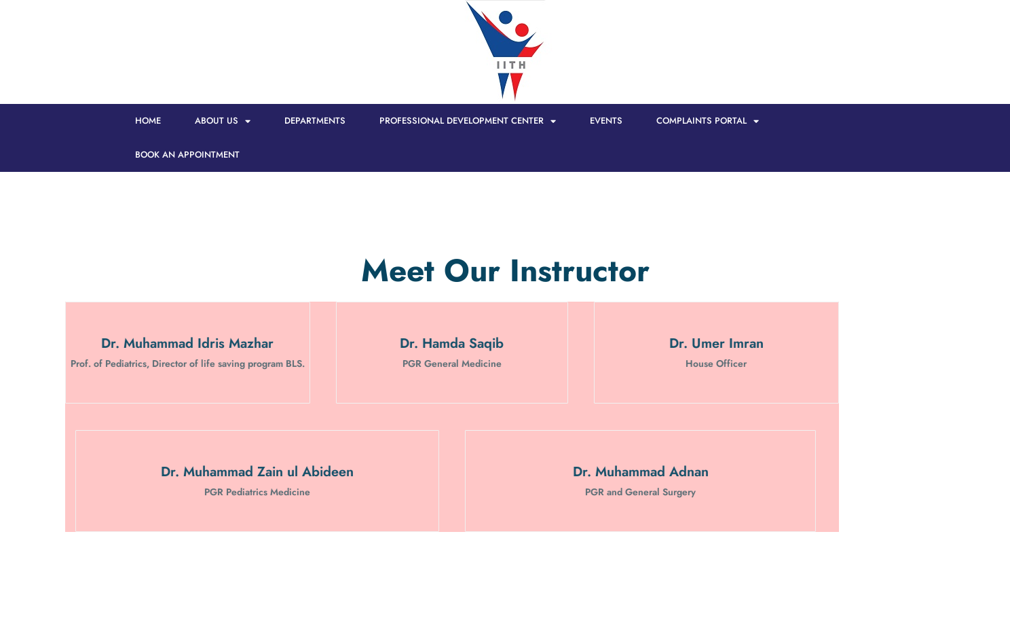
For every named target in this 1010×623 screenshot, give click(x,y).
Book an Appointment (187, 154)
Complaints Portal (707, 121)
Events (606, 120)
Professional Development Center (467, 121)
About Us (222, 121)
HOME (148, 120)
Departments (314, 120)
